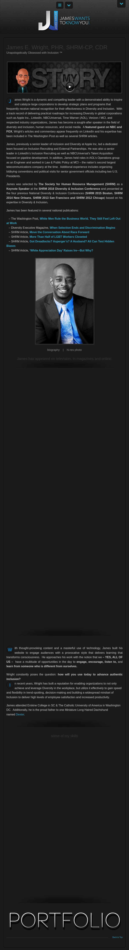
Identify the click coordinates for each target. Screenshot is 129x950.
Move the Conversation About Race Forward (59, 232)
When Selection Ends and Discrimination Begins (82, 227)
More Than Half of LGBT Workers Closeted (58, 236)
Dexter (20, 714)
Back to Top (117, 937)
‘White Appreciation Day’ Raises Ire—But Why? (61, 250)
